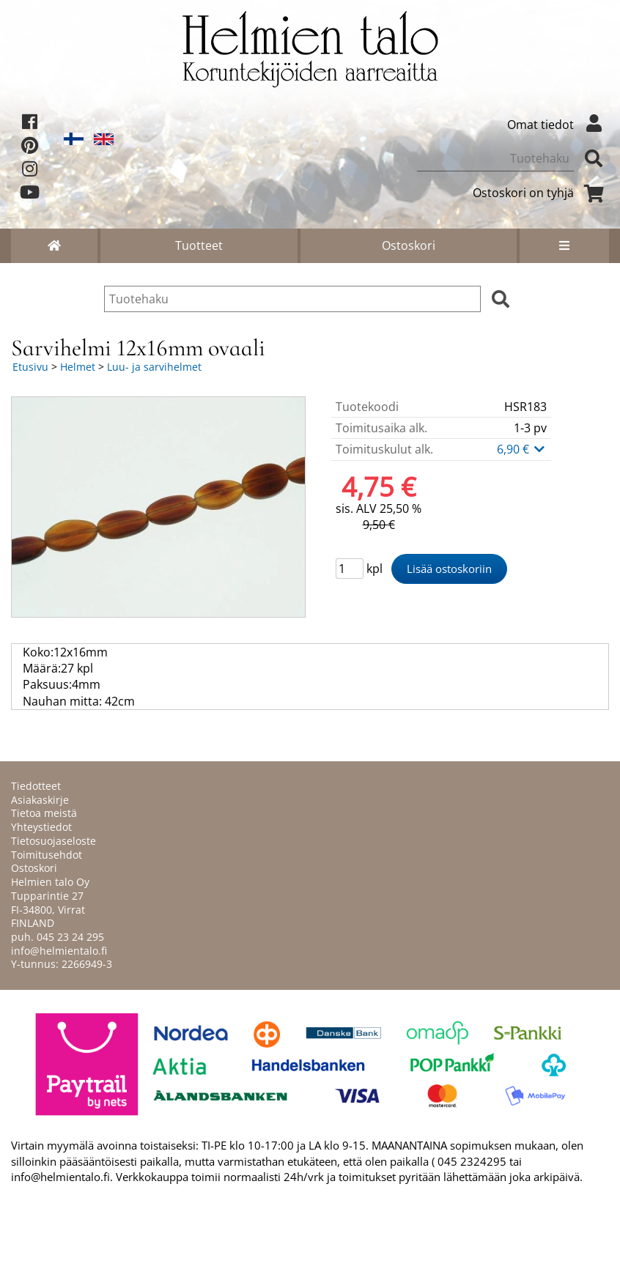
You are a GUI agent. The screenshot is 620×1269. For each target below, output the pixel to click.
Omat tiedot (558, 124)
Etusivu (30, 367)
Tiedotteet (36, 786)
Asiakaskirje (40, 800)
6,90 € (522, 449)
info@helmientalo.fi (59, 951)
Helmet (77, 367)
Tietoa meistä (44, 813)
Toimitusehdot (46, 855)
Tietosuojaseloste (53, 841)
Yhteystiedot (41, 827)
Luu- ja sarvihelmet (154, 367)
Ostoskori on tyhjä (541, 193)
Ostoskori (408, 245)
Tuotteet (199, 245)
